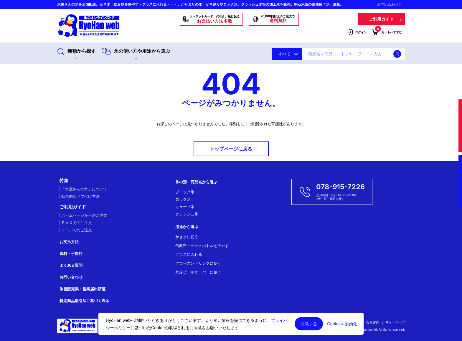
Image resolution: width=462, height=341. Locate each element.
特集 (64, 180)
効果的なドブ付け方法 (80, 196)
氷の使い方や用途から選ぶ (136, 54)
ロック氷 (183, 199)
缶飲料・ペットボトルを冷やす (202, 245)
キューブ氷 (184, 206)
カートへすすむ (387, 32)
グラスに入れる (188, 254)
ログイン (356, 32)
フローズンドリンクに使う (198, 263)
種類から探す (76, 54)
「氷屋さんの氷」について (84, 189)
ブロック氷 (184, 192)
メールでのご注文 (76, 230)
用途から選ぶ (186, 226)
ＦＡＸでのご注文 (76, 222)
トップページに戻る (231, 149)
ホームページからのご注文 (84, 215)
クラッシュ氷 (186, 214)
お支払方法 (69, 241)
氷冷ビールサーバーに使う (198, 272)
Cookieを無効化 (342, 324)
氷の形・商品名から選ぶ (196, 181)
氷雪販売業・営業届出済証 (82, 288)
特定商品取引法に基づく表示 (84, 300)
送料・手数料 (71, 253)
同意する (309, 323)
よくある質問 (71, 265)
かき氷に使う (186, 236)
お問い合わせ (389, 4)
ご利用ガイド (73, 207)
